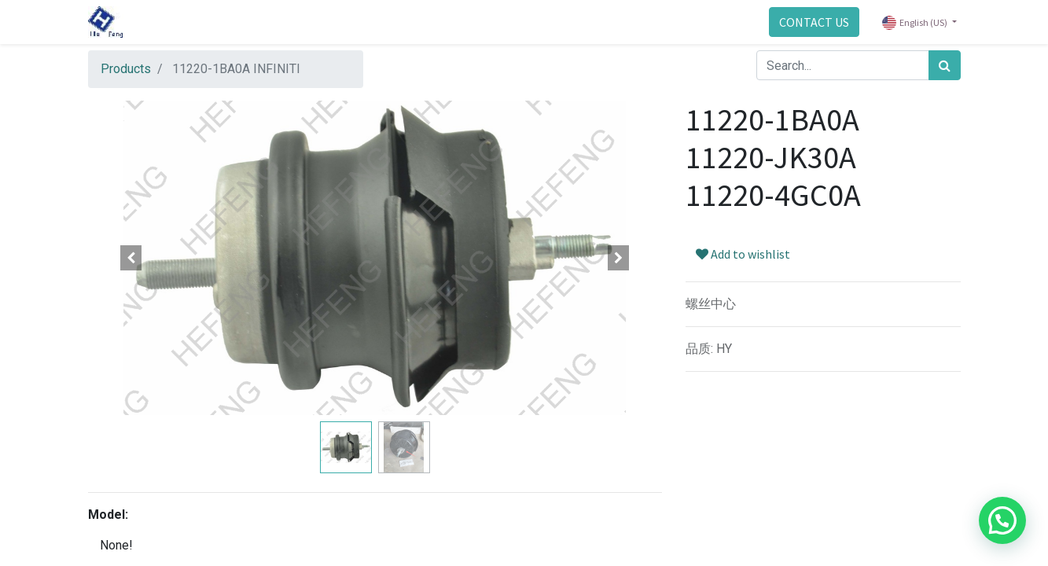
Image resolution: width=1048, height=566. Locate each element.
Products (126, 68)
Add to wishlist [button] (743, 254)
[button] (131, 258)
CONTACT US (814, 22)
